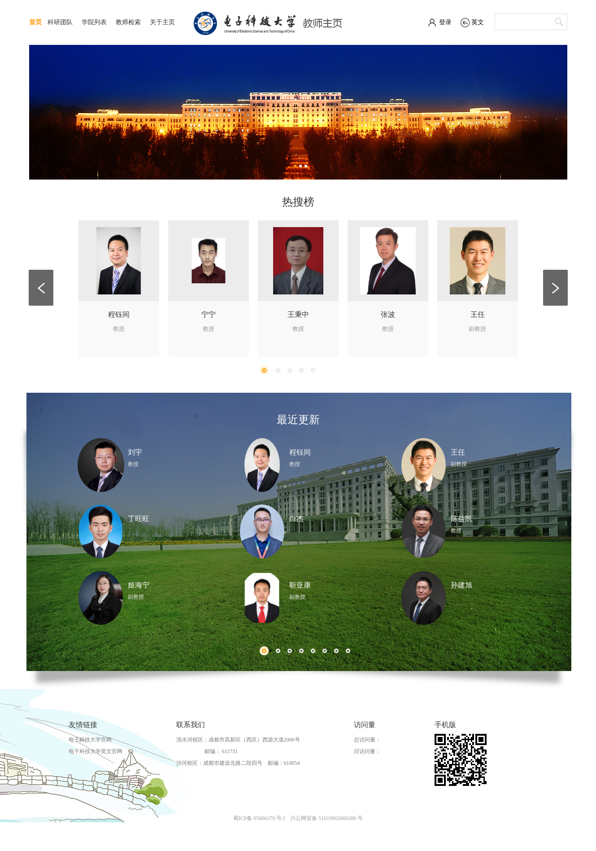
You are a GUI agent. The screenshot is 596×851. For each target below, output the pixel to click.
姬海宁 (138, 585)
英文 (477, 22)
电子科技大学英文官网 (95, 751)
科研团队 (60, 22)
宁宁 (208, 314)
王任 (477, 314)
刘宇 (135, 452)
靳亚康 (300, 585)
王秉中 (298, 314)
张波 (388, 314)
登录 (445, 22)
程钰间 (119, 314)
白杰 (296, 518)
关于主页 (162, 22)
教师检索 (128, 22)
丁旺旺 (138, 518)
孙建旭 (461, 585)
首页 (35, 22)
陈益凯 (461, 518)
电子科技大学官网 (90, 740)
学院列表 (94, 22)
